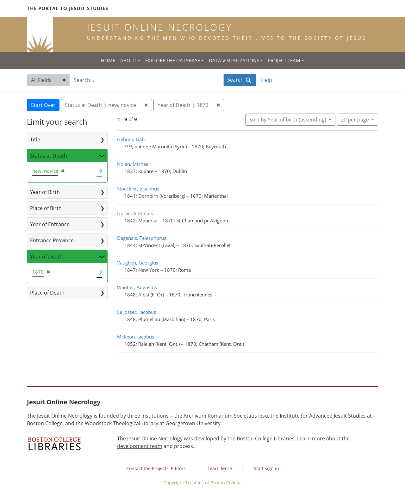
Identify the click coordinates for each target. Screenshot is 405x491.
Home (108, 60)
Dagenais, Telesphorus (141, 238)
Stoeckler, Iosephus (138, 188)
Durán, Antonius (135, 213)
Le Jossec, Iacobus (136, 312)
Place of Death (47, 292)
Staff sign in (266, 468)
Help (266, 80)
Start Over (43, 105)
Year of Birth (45, 192)
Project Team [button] (284, 60)
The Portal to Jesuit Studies (67, 8)
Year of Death (46, 256)
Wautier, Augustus (137, 287)
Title (35, 139)
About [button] (128, 60)
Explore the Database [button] (172, 60)
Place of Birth (46, 208)
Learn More (220, 468)
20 (355, 119)
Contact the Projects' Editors (156, 468)
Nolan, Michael (133, 164)
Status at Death (48, 155)
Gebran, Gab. (131, 139)
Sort (288, 119)
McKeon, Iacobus (135, 336)
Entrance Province (52, 240)
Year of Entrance (50, 224)
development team (139, 446)
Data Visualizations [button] (234, 60)
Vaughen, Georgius (137, 262)
